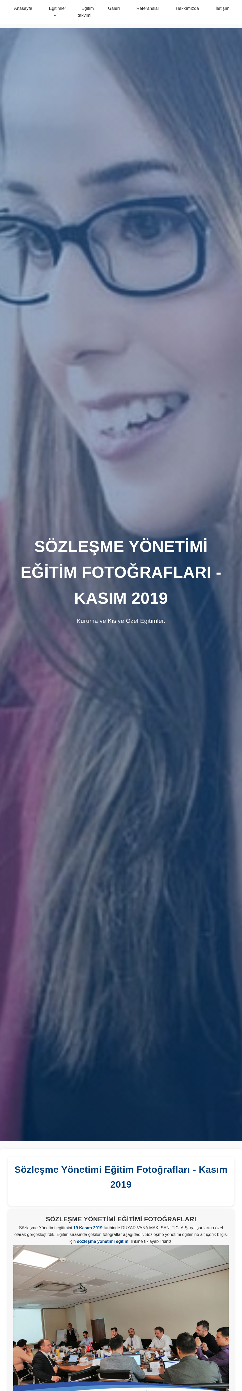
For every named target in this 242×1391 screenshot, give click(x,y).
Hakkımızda (187, 8)
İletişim (223, 8)
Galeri (114, 8)
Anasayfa (23, 8)
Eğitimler (57, 8)
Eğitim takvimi (86, 12)
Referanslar (147, 8)
